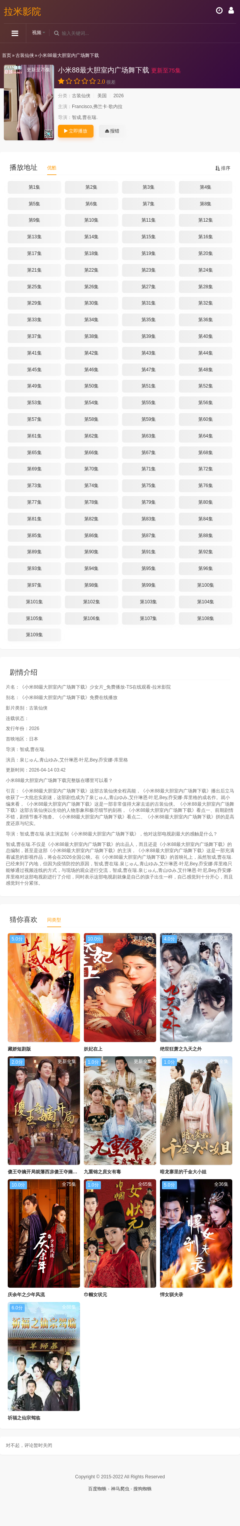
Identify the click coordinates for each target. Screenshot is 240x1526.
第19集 (148, 253)
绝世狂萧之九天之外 (181, 1049)
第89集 (34, 552)
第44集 (205, 353)
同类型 (54, 920)
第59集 (148, 419)
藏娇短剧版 (19, 1049)
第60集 (205, 419)
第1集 (35, 187)
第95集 (148, 568)
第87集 (148, 535)
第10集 (91, 220)
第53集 (34, 402)
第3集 (149, 187)
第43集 (148, 353)
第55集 (148, 402)
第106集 (91, 618)
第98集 (91, 585)
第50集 (91, 386)
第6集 (91, 204)
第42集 (91, 353)
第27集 (148, 286)
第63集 (148, 436)
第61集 (34, 436)
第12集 (205, 220)
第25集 (34, 286)
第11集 (148, 220)
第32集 (205, 303)
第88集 (205, 535)
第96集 (205, 568)
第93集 (34, 568)
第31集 (148, 303)
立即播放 (75, 131)
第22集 (91, 270)
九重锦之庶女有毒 (102, 1172)
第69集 (34, 469)
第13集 (34, 236)
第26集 (91, 286)
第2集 (91, 187)
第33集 (34, 319)
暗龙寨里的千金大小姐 (183, 1172)
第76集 (205, 485)
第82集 (91, 519)
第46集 (91, 369)
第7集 (149, 204)
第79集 (148, 502)
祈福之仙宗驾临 (24, 1418)
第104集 (205, 602)
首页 (6, 55)
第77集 (34, 502)
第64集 (205, 436)
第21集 (34, 270)
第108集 (205, 618)
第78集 (91, 502)
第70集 (91, 469)
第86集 (91, 535)
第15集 (148, 236)
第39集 (148, 336)
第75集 (148, 485)
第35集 (148, 319)
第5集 (35, 204)
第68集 (205, 452)
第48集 (205, 369)
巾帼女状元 (95, 1294)
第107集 (148, 618)
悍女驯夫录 (171, 1294)
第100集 (205, 585)
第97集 (34, 585)
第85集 (34, 535)
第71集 (148, 469)
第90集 (91, 552)
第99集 (148, 585)
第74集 (91, 485)
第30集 (91, 303)
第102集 (91, 602)
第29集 (34, 303)
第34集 (91, 319)
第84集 (205, 519)
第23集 (148, 270)
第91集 (148, 552)
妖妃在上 (93, 1049)
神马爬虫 (120, 1489)
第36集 (205, 319)
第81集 (34, 519)
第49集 (34, 386)
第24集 (205, 270)
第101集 (34, 602)
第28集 (205, 286)
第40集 (205, 336)
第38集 (91, 336)
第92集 (205, 552)
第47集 (148, 369)
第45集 (34, 369)
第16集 (205, 236)
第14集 (91, 236)
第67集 (148, 452)
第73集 (34, 485)
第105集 (34, 618)
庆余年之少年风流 (26, 1294)
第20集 (205, 253)
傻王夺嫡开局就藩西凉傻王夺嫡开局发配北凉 (54, 1172)
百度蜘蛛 (97, 1489)
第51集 (148, 386)
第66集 (91, 452)
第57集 (34, 419)
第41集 (34, 353)
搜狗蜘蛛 (142, 1489)
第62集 (91, 436)
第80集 (205, 502)
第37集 (34, 336)
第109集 (34, 634)
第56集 (205, 402)
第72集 (205, 469)
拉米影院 (22, 11)
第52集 (205, 386)
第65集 (34, 452)
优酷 (51, 168)
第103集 (148, 602)
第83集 (148, 519)
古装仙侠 (24, 55)
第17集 (34, 253)
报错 (112, 131)
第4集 (206, 187)
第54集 (91, 402)
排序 (222, 168)
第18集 (91, 253)
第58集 (91, 419)
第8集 (206, 204)
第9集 (35, 220)
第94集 (91, 568)
